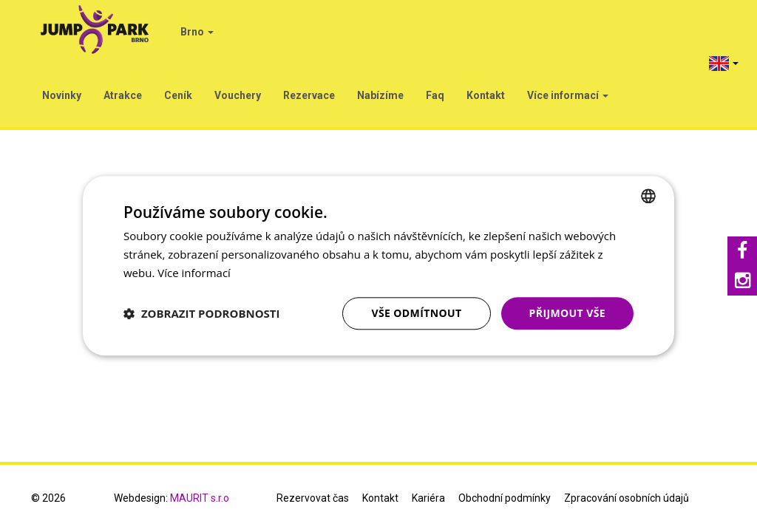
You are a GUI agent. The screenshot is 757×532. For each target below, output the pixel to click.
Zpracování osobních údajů (626, 498)
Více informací (567, 95)
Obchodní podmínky (504, 498)
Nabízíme (380, 95)
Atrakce (122, 95)
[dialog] (378, 265)
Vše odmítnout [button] (416, 313)
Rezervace (309, 95)
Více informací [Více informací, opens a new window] (194, 272)
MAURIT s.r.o (199, 498)
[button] (201, 313)
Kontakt (485, 95)
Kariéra (428, 498)
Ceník (178, 95)
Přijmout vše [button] (567, 313)
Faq (435, 95)
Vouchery (237, 95)
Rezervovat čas (312, 498)
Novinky (61, 95)
